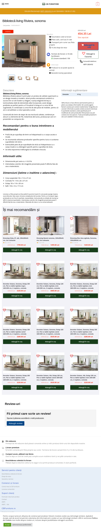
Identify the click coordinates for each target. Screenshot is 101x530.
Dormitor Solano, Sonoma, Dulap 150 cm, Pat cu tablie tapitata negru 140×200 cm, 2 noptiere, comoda (16, 286)
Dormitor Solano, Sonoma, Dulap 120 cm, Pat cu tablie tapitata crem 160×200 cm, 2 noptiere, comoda (83, 286)
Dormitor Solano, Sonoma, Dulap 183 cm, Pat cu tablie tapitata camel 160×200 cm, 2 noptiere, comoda (50, 332)
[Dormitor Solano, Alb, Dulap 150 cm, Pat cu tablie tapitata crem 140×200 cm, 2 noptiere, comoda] (84, 363)
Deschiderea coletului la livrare (12, 475)
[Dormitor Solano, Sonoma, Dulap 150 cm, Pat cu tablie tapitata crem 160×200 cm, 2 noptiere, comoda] (84, 317)
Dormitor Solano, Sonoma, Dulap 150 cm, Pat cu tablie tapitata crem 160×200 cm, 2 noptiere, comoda (83, 332)
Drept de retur (6, 477)
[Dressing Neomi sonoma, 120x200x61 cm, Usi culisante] (50, 225)
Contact (4, 500)
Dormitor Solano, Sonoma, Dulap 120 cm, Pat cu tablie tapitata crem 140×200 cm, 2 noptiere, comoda (50, 286)
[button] (88, 46)
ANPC (3, 503)
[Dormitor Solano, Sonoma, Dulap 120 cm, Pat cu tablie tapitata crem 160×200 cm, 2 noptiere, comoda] (84, 271)
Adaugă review (15, 424)
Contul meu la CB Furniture (10, 488)
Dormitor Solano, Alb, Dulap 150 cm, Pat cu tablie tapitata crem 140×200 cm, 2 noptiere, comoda (83, 378)
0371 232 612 (46, 11)
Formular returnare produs (10, 498)
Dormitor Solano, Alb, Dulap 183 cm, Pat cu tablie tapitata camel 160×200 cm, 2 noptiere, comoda (50, 378)
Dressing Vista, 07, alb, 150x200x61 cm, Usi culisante (15, 239)
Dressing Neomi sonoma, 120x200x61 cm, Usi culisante (50, 239)
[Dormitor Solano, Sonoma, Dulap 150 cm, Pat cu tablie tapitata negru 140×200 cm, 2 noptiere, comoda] (17, 271)
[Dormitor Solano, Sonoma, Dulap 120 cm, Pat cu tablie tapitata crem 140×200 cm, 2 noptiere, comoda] (50, 271)
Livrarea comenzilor (8, 490)
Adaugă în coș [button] (17, 250)
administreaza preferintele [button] (21, 525)
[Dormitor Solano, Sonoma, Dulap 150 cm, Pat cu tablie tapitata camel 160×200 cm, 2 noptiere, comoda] (17, 317)
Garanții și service (7, 480)
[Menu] (5, 4)
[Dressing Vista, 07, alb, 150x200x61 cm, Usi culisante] (17, 225)
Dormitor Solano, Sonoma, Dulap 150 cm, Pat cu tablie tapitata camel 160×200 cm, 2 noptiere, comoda (16, 332)
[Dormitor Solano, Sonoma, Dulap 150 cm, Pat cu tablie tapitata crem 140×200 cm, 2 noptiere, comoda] (17, 363)
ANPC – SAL (5, 506)
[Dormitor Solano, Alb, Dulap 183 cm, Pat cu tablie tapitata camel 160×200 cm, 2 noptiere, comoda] (50, 363)
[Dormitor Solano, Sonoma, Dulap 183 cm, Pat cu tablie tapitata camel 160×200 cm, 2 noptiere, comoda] (50, 317)
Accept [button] (7, 525)
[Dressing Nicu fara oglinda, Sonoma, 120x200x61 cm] (84, 225)
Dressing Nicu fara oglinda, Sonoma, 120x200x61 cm (83, 239)
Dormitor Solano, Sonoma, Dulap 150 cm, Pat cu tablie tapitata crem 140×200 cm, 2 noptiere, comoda (16, 378)
